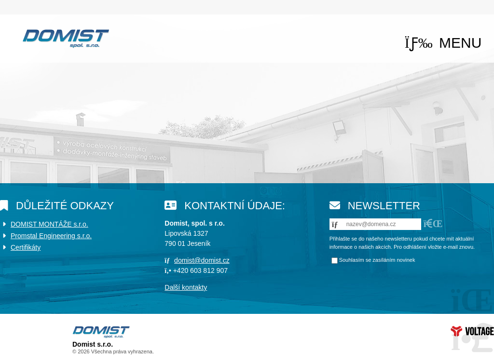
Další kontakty (186, 287)
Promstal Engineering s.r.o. (51, 236)
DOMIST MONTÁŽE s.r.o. (49, 224)
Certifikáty (26, 247)
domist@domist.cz (202, 260)
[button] (443, 42)
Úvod (65, 38)
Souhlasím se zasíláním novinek (377, 260)
